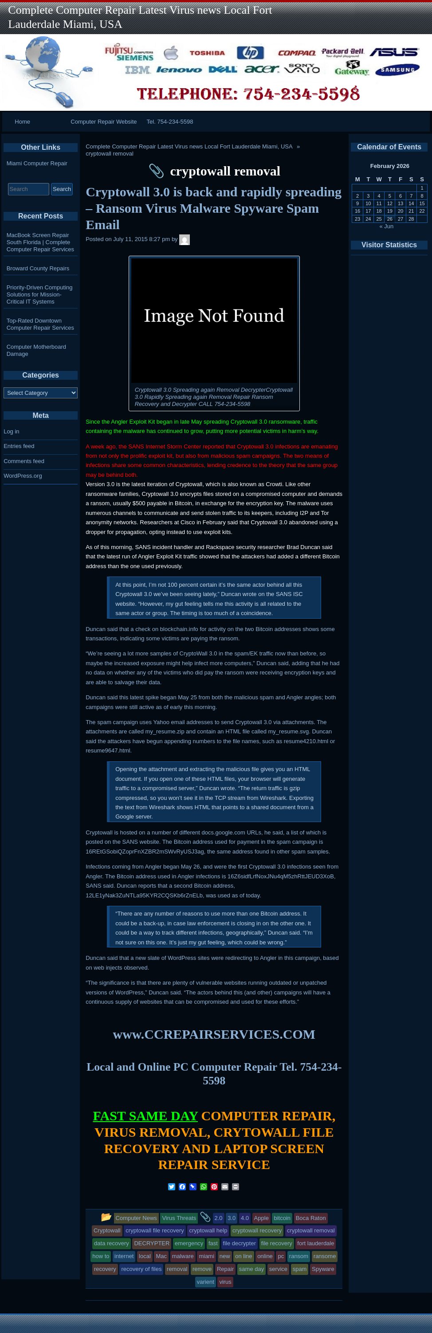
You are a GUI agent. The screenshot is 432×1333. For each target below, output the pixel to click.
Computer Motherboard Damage (36, 350)
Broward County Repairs (38, 268)
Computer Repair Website (104, 121)
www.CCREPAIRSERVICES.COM (214, 1034)
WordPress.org (23, 475)
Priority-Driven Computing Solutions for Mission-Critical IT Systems (40, 294)
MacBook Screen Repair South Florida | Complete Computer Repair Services (40, 242)
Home (22, 121)
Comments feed (24, 461)
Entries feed (19, 446)
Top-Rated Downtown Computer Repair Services (40, 324)
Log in (11, 431)
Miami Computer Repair (37, 163)
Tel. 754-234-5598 (170, 121)
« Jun (387, 226)
